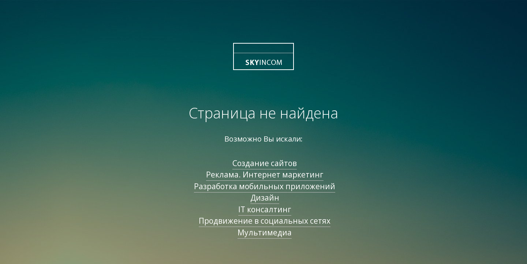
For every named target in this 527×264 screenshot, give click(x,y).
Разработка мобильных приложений (264, 186)
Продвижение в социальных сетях (264, 221)
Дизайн (264, 197)
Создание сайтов (264, 163)
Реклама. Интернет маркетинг (265, 174)
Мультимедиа (265, 232)
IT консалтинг (264, 209)
